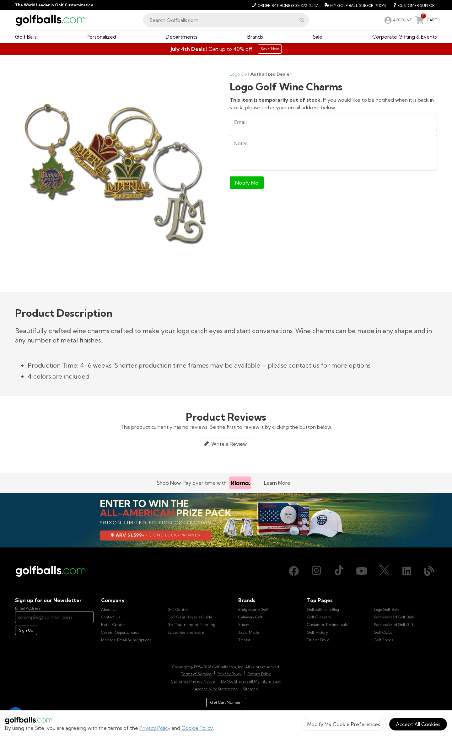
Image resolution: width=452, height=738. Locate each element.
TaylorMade (248, 632)
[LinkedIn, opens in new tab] (406, 571)
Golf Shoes (383, 640)
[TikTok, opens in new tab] (339, 571)
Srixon (243, 624)
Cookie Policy (197, 728)
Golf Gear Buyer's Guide (190, 617)
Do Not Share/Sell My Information (251, 681)
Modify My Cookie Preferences (343, 724)
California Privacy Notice (193, 681)
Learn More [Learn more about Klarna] (277, 483)
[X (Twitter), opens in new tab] (384, 571)
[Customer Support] (412, 5)
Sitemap (250, 689)
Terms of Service (196, 673)
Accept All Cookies (418, 724)
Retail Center (113, 624)
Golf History (317, 632)
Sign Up (26, 630)
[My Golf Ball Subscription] (354, 5)
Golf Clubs (383, 632)
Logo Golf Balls (387, 609)
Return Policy (259, 673)
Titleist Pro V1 (319, 640)
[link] (397, 20)
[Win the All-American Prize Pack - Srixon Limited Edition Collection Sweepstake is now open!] (226, 520)
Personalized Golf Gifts (394, 624)
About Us (109, 609)
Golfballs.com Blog (323, 609)
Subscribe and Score (186, 632)
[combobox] (226, 20)
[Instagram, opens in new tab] (316, 571)
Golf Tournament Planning (191, 624)
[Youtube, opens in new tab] (361, 571)
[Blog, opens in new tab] (429, 571)
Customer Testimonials (327, 624)
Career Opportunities (120, 632)
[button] (302, 20)
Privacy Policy (154, 728)
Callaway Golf (250, 617)
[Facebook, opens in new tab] (293, 571)
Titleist (244, 640)
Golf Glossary (319, 617)
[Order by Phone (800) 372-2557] (284, 5)
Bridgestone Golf (253, 609)
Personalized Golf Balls (394, 617)
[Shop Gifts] (226, 49)
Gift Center (178, 609)
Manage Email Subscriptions (126, 640)
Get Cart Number (226, 702)
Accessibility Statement (216, 689)
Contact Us (110, 617)
